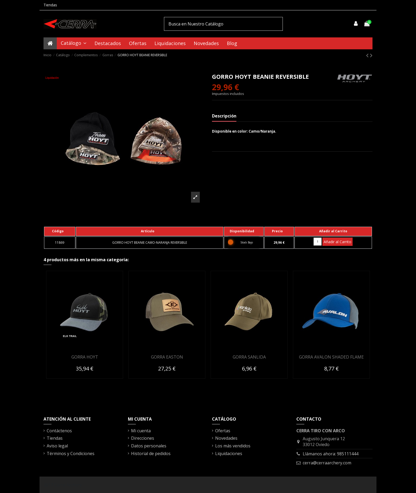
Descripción (224, 116)
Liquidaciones (228, 453)
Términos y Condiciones (70, 453)
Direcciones (142, 438)
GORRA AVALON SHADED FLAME (331, 357)
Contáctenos (59, 431)
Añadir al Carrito (337, 241)
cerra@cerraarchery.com (327, 463)
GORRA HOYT (84, 357)
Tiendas (50, 4)
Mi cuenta (141, 431)
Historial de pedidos (151, 453)
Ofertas (222, 431)
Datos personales (148, 446)
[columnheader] (59, 231)
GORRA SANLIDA (249, 357)
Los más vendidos (232, 446)
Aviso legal (57, 446)
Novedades (226, 438)
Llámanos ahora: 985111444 (330, 454)
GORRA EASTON (167, 357)
